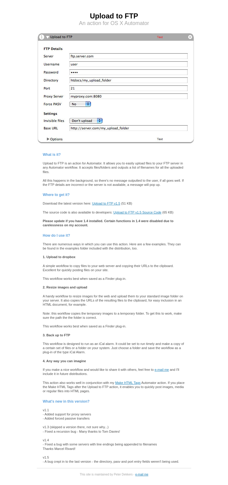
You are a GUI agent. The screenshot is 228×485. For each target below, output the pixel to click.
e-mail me (162, 369)
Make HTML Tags (128, 382)
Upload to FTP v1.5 (106, 203)
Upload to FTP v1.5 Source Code (137, 212)
